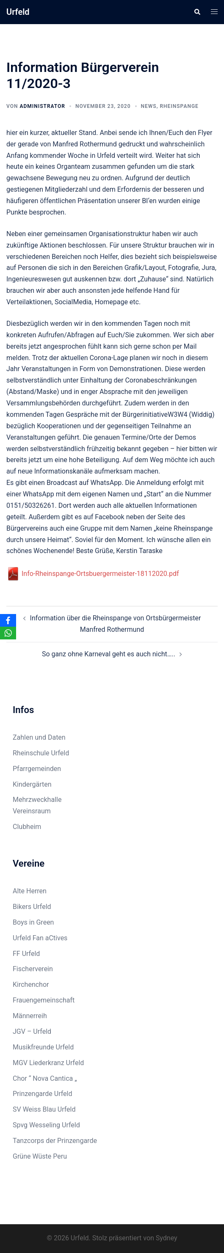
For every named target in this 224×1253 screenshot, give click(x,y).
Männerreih (30, 1016)
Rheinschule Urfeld (41, 753)
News (149, 106)
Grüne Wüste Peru (40, 1156)
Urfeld (18, 12)
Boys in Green (33, 922)
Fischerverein (33, 969)
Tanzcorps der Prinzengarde (55, 1141)
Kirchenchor (31, 984)
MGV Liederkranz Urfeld (48, 1063)
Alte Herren (30, 891)
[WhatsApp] (8, 633)
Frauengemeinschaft (44, 1000)
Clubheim (27, 827)
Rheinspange (179, 106)
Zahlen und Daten (39, 737)
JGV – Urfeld (32, 1031)
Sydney (166, 1238)
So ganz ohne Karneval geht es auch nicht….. (108, 654)
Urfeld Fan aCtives (40, 938)
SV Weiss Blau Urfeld (44, 1109)
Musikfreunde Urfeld (43, 1047)
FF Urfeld (26, 954)
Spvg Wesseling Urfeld (46, 1125)
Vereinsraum (32, 811)
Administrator (42, 106)
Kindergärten (32, 784)
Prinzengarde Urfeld (42, 1094)
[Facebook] (8, 620)
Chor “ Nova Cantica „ (45, 1078)
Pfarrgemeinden (37, 769)
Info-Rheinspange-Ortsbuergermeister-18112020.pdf (92, 574)
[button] (197, 11)
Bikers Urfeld (32, 907)
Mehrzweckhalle (37, 800)
